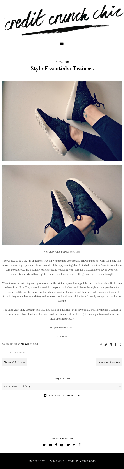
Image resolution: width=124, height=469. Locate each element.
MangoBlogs (87, 460)
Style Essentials (28, 343)
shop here (75, 251)
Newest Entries (14, 362)
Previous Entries (108, 362)
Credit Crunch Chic (51, 460)
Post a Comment (17, 352)
